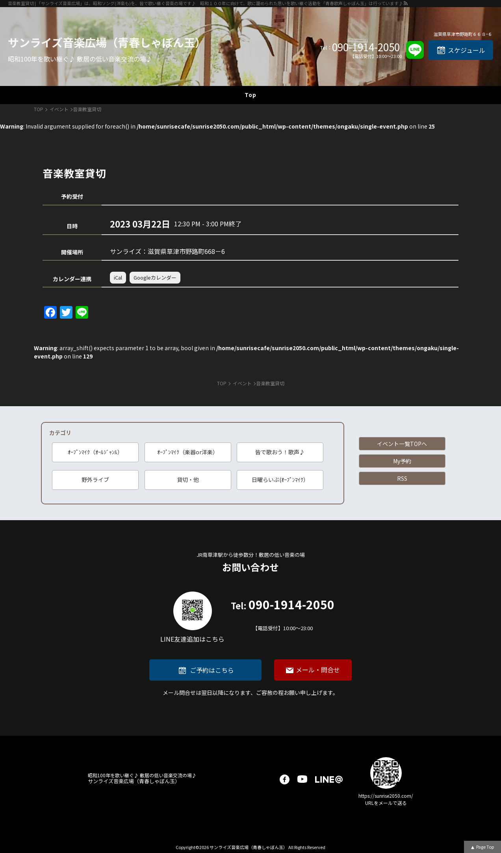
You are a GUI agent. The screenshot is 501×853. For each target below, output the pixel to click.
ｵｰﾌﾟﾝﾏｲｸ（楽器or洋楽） (187, 452)
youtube (302, 779)
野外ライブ (95, 479)
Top (250, 95)
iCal (118, 277)
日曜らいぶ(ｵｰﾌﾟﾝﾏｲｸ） (280, 479)
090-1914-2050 (366, 47)
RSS (402, 478)
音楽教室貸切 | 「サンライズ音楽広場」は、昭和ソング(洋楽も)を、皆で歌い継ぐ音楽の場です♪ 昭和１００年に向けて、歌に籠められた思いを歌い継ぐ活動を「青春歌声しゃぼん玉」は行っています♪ (205, 3)
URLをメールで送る (386, 802)
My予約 (402, 461)
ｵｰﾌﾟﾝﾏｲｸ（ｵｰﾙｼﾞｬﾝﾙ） (95, 452)
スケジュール (466, 50)
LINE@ (329, 779)
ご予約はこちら (212, 670)
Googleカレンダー (155, 277)
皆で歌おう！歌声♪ (280, 452)
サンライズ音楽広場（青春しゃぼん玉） (107, 42)
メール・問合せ (318, 669)
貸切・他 (188, 479)
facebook (284, 779)
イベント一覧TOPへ (402, 444)
